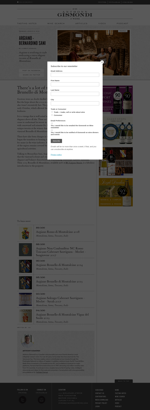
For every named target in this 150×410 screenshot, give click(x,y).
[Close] (102, 62)
